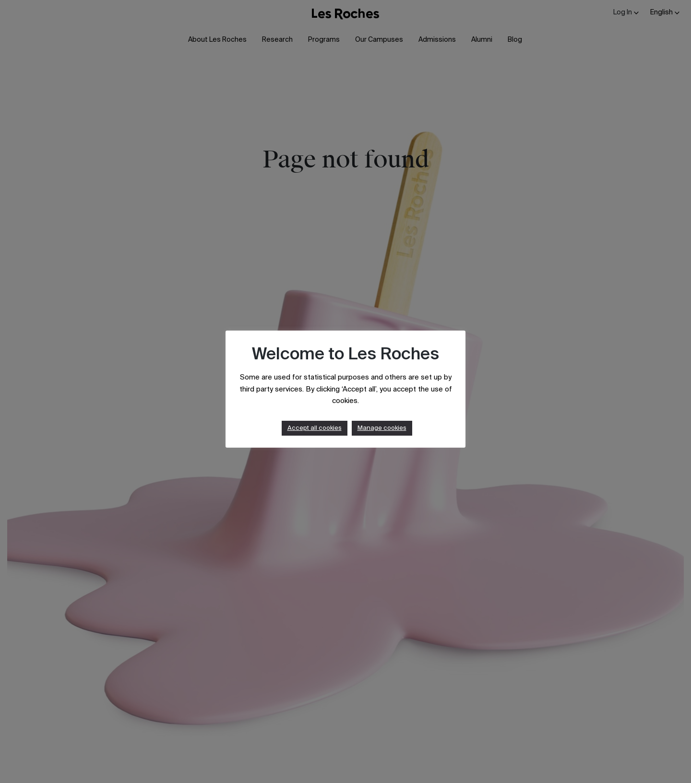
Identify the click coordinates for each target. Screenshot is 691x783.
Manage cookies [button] (381, 428)
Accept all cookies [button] (314, 428)
